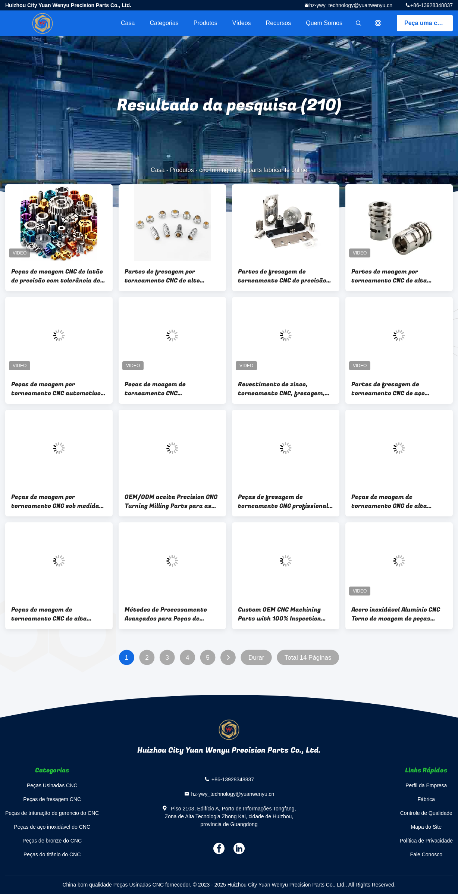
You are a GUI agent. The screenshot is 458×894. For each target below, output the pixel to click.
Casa (128, 23)
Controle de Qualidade (426, 813)
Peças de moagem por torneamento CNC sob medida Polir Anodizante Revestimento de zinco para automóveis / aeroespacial (57, 501)
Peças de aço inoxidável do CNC (52, 827)
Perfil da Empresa (426, 785)
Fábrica (426, 799)
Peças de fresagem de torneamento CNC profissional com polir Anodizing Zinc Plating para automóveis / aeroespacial (285, 501)
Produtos (205, 23)
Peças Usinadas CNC (52, 785)
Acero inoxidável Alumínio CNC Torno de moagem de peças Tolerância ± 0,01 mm (395, 614)
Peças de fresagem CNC (52, 799)
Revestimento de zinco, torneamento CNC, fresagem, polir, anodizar (281, 389)
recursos (278, 23)
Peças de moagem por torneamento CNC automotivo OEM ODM (56, 389)
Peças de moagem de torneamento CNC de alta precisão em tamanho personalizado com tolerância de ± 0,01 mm (395, 501)
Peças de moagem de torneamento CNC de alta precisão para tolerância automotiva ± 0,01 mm (49, 614)
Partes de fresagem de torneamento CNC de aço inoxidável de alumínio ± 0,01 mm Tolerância (393, 389)
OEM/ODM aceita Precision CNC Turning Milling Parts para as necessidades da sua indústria (171, 501)
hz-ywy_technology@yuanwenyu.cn (350, 5)
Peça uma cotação (428, 23)
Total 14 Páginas (308, 657)
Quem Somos (324, 23)
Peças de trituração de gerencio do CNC (52, 813)
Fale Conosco (426, 854)
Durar (256, 657)
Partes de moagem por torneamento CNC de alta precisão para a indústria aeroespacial (389, 276)
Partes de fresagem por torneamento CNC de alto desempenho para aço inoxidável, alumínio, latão (164, 276)
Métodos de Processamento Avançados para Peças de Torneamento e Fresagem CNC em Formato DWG (169, 614)
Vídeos (241, 23)
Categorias (164, 23)
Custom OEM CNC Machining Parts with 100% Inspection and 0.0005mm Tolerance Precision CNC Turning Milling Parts (281, 614)
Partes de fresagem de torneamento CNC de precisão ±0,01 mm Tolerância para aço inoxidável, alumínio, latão (282, 276)
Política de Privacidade (426, 841)
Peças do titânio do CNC (52, 854)
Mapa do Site (426, 827)
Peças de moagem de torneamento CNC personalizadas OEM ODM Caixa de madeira (171, 389)
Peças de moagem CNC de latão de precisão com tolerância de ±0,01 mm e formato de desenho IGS (58, 276)
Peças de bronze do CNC (52, 841)
